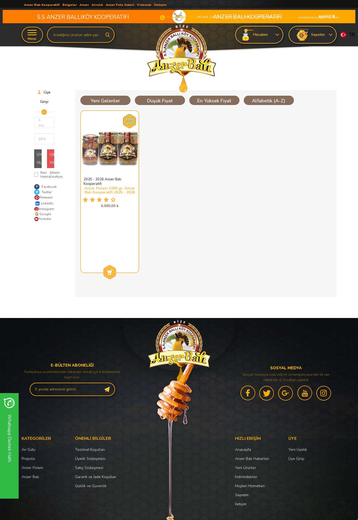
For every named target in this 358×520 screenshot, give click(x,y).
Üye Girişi (296, 408)
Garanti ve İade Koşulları (95, 426)
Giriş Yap (52, 158)
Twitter (43, 192)
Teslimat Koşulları (90, 399)
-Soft (152, 513)
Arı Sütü (28, 399)
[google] (286, 344)
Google (42, 214)
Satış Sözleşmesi (89, 417)
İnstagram (43, 209)
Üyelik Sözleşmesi (90, 408)
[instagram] (324, 344)
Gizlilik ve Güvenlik (91, 435)
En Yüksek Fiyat (214, 101)
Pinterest (43, 197)
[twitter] (267, 344)
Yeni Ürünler (245, 417)
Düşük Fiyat (160, 101)
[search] (107, 34)
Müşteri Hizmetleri (250, 435)
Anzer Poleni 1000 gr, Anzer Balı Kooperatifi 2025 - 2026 (109, 190)
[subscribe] (107, 339)
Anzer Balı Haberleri (252, 408)
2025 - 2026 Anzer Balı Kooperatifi (102, 181)
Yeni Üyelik (297, 399)
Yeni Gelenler (105, 101)
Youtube (42, 219)
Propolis (28, 408)
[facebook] (248, 344)
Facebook (45, 186)
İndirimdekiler (246, 426)
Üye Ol (39, 158)
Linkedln (43, 203)
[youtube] (305, 344)
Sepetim (242, 444)
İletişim (240, 453)
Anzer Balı (30, 426)
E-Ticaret (163, 513)
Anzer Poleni (32, 417)
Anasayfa (243, 399)
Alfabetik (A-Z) (268, 101)
